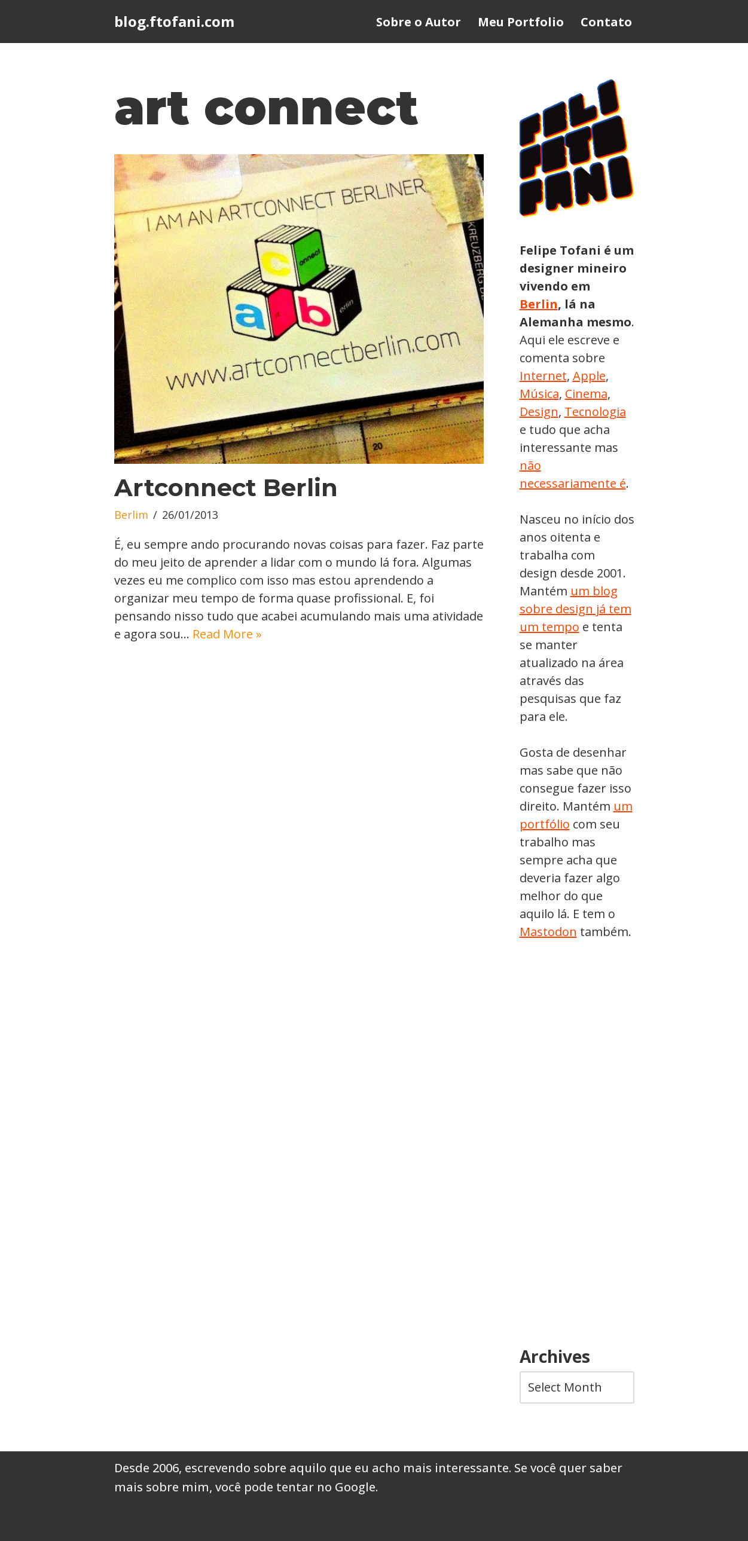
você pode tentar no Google (295, 1487)
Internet (543, 376)
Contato (606, 22)
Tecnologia (595, 411)
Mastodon (548, 932)
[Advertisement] (577, 1144)
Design (539, 411)
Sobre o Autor (418, 22)
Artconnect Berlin (226, 487)
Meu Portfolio (521, 22)
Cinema (586, 394)
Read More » (227, 634)
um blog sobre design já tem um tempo (575, 609)
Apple (589, 376)
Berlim (131, 514)
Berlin (539, 304)
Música (539, 394)
